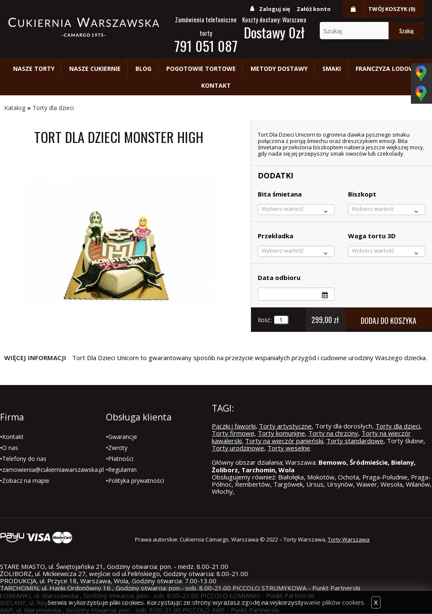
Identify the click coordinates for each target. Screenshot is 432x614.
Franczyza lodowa (387, 69)
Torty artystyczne (285, 426)
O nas (10, 448)
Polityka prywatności (136, 481)
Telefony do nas (24, 459)
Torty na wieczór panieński (284, 440)
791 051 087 (206, 45)
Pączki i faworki (234, 426)
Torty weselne (288, 448)
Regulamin (122, 470)
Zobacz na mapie (25, 481)
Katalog (14, 108)
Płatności (120, 459)
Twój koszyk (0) (391, 9)
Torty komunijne (281, 433)
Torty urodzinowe (238, 448)
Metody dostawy (279, 69)
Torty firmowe (233, 433)
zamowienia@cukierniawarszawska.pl (53, 470)
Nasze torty (33, 69)
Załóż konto (314, 9)
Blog (143, 69)
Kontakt (216, 85)
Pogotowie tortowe (201, 69)
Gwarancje (122, 437)
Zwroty (117, 448)
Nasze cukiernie (95, 69)
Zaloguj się (274, 9)
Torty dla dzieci (53, 108)
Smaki (331, 69)
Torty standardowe (355, 440)
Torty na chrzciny (333, 433)
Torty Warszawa (349, 539)
